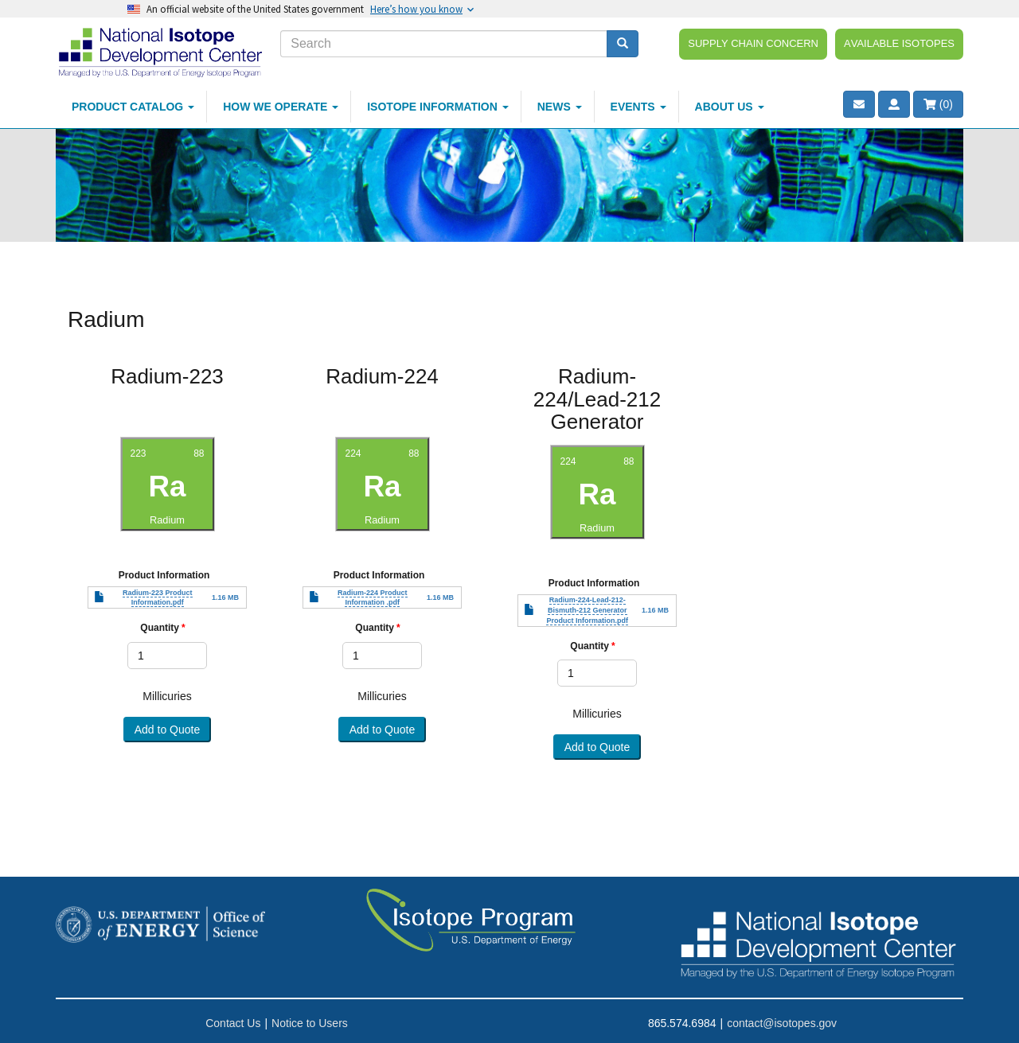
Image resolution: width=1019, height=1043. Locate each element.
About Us (729, 106)
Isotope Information (438, 106)
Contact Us (232, 1023)
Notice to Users (309, 1023)
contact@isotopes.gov (782, 1023)
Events (638, 106)
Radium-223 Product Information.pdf (158, 598)
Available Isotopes (899, 42)
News (559, 106)
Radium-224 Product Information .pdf (373, 598)
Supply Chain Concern (753, 42)
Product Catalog (133, 106)
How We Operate (280, 106)
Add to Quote (167, 729)
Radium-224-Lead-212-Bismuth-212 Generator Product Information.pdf (587, 610)
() (938, 104)
